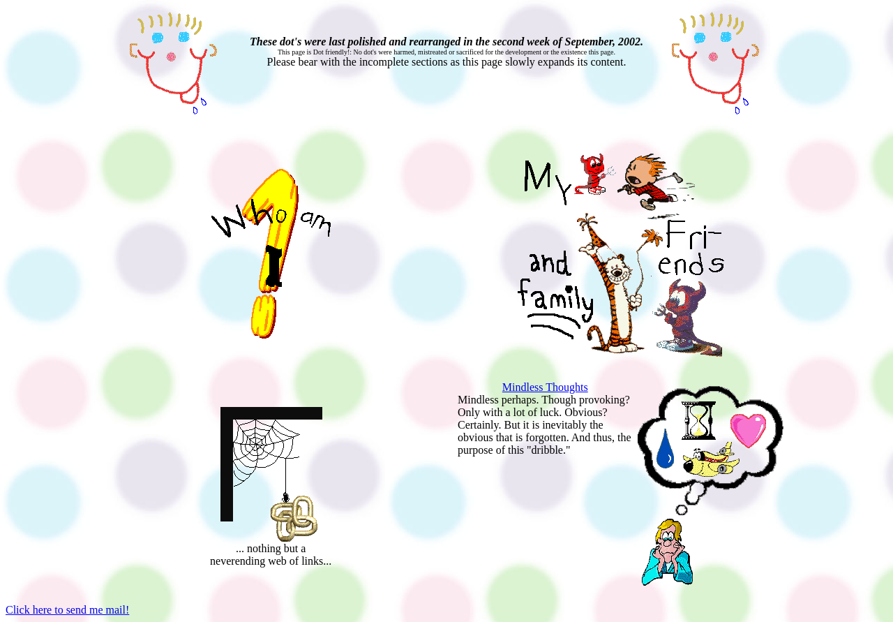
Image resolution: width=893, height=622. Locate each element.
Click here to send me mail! (67, 610)
